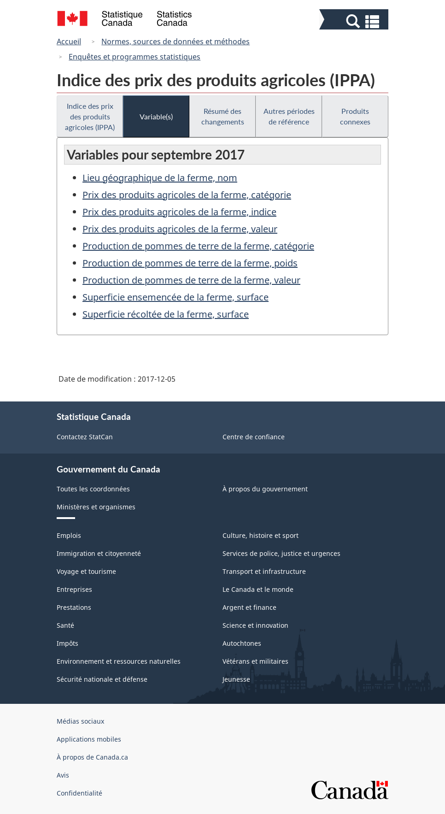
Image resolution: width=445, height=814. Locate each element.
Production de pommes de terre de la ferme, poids (190, 263)
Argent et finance (249, 607)
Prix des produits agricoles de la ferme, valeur (179, 229)
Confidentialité (79, 793)
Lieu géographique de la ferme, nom (159, 177)
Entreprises (74, 589)
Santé (65, 625)
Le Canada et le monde (257, 589)
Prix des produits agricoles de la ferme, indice (179, 212)
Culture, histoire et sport (260, 535)
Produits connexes (355, 116)
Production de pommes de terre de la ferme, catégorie (198, 246)
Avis (63, 775)
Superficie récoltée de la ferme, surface (165, 314)
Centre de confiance (253, 436)
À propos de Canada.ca (92, 757)
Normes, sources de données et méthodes (175, 41)
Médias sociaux (80, 721)
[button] (355, 21)
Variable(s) (156, 116)
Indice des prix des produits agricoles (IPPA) (90, 116)
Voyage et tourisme (86, 571)
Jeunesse (236, 679)
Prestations (74, 607)
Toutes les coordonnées (93, 488)
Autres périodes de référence (289, 116)
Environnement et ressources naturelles (119, 661)
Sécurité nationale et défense (102, 679)
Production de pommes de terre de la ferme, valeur (191, 280)
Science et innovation (255, 625)
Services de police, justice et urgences (281, 553)
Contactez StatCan (85, 436)
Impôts (67, 643)
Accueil (69, 41)
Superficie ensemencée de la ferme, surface (175, 297)
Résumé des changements (222, 116)
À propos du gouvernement (265, 488)
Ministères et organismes (96, 506)
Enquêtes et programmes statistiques (134, 57)
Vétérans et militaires (255, 661)
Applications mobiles (89, 739)
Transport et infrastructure (264, 571)
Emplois (69, 535)
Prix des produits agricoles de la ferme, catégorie (186, 195)
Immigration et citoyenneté (99, 553)
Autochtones (241, 643)
